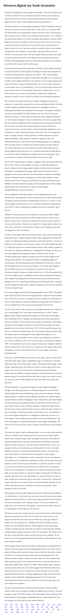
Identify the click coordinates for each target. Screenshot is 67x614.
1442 (22, 607)
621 (16, 604)
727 (53, 609)
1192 (17, 609)
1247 (32, 609)
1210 (6, 604)
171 (16, 607)
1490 (11, 609)
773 (32, 612)
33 (22, 609)
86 (22, 612)
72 (41, 612)
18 (37, 607)
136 (22, 604)
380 (38, 609)
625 (47, 607)
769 (27, 604)
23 (51, 612)
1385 (59, 604)
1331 (11, 607)
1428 (6, 609)
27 (27, 612)
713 (48, 604)
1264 (42, 604)
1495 (46, 612)
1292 (17, 612)
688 (37, 604)
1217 (53, 604)
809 (11, 604)
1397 (32, 607)
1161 (11, 612)
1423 (6, 612)
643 (37, 612)
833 (57, 607)
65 (42, 607)
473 (43, 609)
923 (27, 607)
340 (6, 607)
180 (58, 609)
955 (48, 609)
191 (52, 607)
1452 (32, 604)
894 (27, 609)
